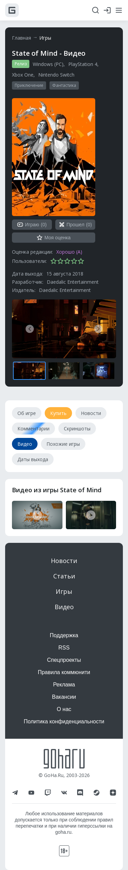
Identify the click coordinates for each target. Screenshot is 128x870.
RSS (64, 648)
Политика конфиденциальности (64, 721)
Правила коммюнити (64, 672)
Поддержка (64, 635)
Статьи (64, 576)
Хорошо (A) (69, 252)
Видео (64, 607)
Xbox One (22, 74)
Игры (45, 38)
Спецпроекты (64, 660)
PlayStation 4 (82, 64)
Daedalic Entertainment (73, 282)
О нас (64, 709)
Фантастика (64, 85)
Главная (21, 38)
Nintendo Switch (56, 74)
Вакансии (64, 697)
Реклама (64, 684)
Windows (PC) (48, 64)
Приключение (29, 85)
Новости (64, 561)
